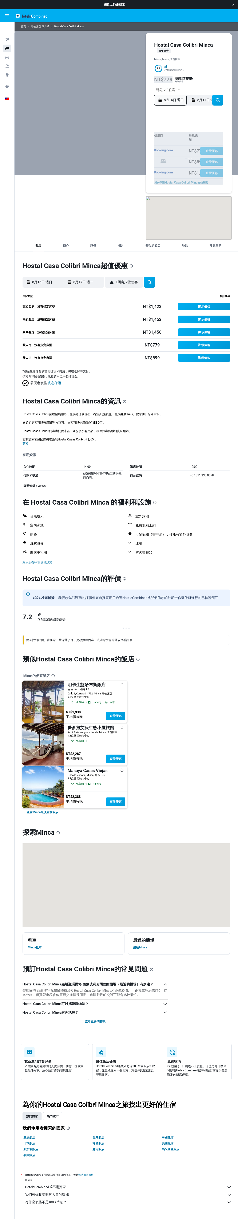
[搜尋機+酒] (7, 55)
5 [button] (132, 141)
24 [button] (119, 161)
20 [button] (139, 154)
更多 (25, 443)
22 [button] (152, 154)
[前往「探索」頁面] (7, 64)
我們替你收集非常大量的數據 (128, 1194)
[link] (42, 812)
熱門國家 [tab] (32, 1116)
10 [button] (119, 147)
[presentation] (131, 266)
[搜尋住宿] (7, 37)
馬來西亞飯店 (170, 1149)
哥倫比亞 (36, 26)
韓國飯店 (98, 1143)
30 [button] (112, 167)
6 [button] (139, 141)
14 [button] (146, 147)
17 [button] (119, 154)
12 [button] (132, 147)
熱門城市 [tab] (53, 1116)
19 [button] (132, 154)
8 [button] (152, 141)
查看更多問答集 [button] (95, 1021)
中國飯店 (168, 1137)
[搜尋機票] (7, 28)
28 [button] (146, 161)
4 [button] (125, 141)
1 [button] (152, 134)
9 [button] (112, 147)
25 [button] (125, 161)
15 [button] (153, 147)
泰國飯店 (29, 1155)
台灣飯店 (98, 1137)
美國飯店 (168, 1143)
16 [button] (112, 154)
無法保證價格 (86, 1174)
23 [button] (112, 161)
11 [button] (126, 147)
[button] (233, 4)
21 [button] (146, 154)
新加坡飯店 (30, 1149)
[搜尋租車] (7, 46)
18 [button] (126, 154)
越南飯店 (98, 1149)
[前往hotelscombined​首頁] (31, 16)
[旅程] (7, 76)
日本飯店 (29, 1143)
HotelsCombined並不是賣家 (128, 1187)
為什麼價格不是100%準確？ (128, 1202)
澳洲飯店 (29, 1137)
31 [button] (119, 167)
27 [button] (139, 161)
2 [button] (112, 141)
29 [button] (152, 161)
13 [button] (139, 147)
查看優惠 (116, 716)
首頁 (23, 26)
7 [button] (146, 141)
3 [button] (119, 141)
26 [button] (132, 161)
